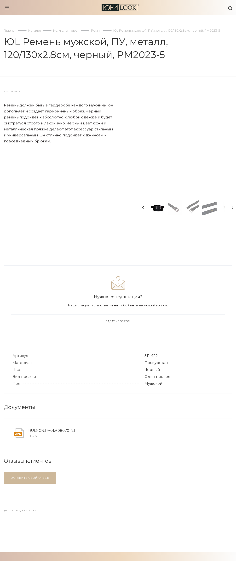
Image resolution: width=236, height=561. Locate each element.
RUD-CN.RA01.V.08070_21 (51, 430)
